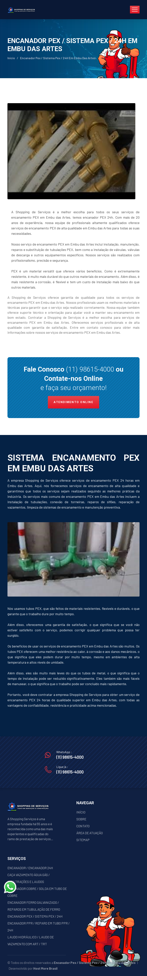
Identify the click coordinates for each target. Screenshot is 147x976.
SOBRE (81, 819)
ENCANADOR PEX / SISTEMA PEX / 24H (35, 916)
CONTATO (83, 826)
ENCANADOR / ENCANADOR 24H (30, 868)
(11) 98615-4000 (90, 369)
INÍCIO (80, 812)
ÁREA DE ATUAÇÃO (89, 833)
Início (11, 58)
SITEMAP (83, 840)
